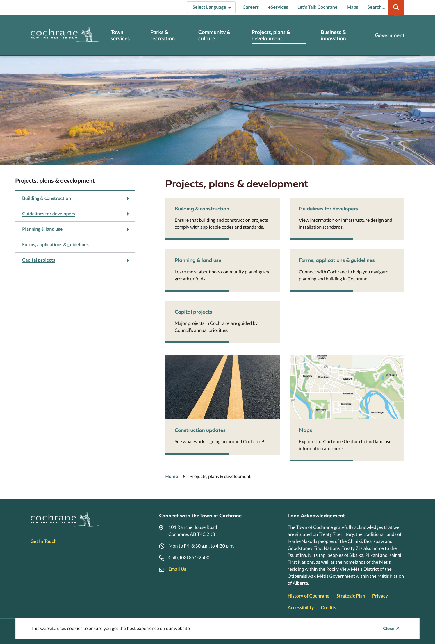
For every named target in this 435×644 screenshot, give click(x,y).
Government (389, 35)
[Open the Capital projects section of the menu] (128, 260)
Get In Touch (43, 541)
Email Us (177, 569)
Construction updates (199, 430)
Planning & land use (42, 229)
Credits (328, 607)
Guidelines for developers (48, 214)
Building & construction (46, 198)
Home (171, 476)
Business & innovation (333, 35)
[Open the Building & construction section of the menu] (128, 198)
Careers (251, 7)
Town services (120, 35)
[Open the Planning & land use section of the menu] (128, 229)
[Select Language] (211, 7)
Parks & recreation (162, 35)
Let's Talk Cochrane (317, 7)
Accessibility (301, 607)
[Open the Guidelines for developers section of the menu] (128, 214)
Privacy (380, 596)
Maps (352, 7)
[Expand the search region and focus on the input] (385, 7)
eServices (278, 7)
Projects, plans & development (271, 35)
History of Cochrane (308, 596)
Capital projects (38, 260)
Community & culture (214, 35)
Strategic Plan (350, 596)
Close (388, 628)
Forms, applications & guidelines (55, 244)
